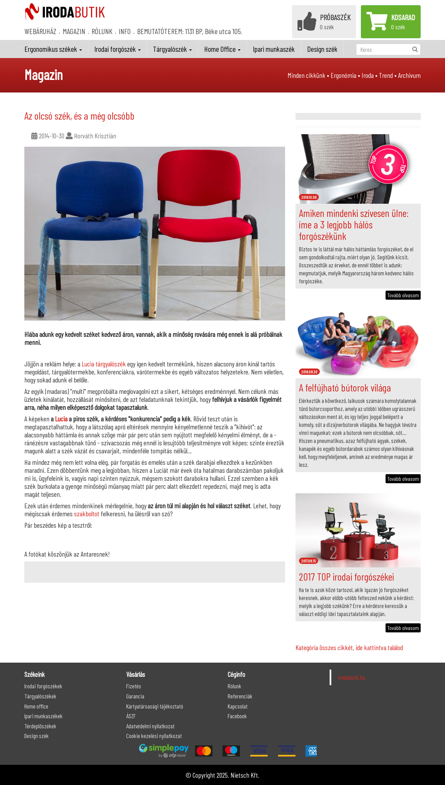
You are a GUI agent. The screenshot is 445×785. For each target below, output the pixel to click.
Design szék (322, 48)
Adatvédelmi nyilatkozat (150, 725)
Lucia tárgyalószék (104, 363)
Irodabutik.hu (351, 677)
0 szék (324, 21)
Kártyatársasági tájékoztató (154, 706)
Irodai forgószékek (43, 685)
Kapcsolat (238, 706)
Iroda (368, 75)
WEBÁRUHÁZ (40, 30)
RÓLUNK (101, 30)
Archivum (409, 75)
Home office (36, 706)
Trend (386, 75)
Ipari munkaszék (274, 48)
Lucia (61, 418)
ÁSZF (131, 715)
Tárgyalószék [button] (172, 48)
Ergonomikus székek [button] (53, 48)
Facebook (237, 715)
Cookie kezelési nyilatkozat (154, 735)
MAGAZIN (74, 30)
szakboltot (86, 513)
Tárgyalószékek (40, 696)
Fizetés (133, 685)
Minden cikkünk (306, 75)
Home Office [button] (222, 48)
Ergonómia (343, 75)
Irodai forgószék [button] (117, 48)
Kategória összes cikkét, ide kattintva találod (349, 647)
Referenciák (240, 696)
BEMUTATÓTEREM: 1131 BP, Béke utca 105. (189, 30)
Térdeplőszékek (40, 725)
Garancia (135, 696)
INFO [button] (125, 30)
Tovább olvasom (403, 295)
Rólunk (234, 685)
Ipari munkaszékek (43, 715)
